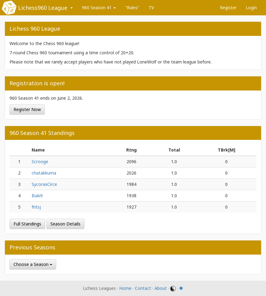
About (161, 288)
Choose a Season (33, 264)
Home (125, 288)
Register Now (27, 109)
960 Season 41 (99, 7)
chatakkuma (44, 173)
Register (228, 7)
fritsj (36, 207)
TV (151, 7)
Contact (143, 288)
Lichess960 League (42, 7)
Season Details (65, 224)
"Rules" (132, 7)
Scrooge (40, 161)
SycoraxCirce (44, 184)
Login (251, 7)
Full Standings (27, 224)
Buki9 (37, 195)
